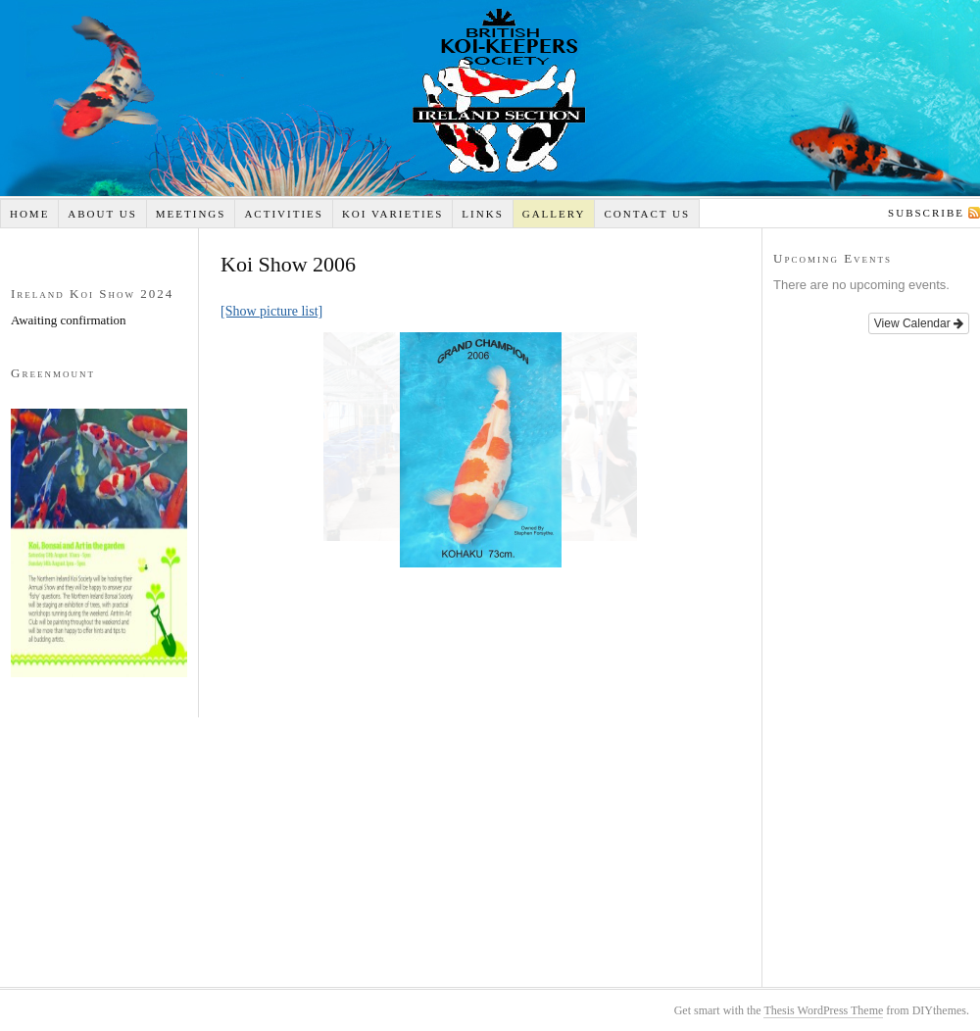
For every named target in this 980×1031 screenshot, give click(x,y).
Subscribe (926, 213)
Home (29, 214)
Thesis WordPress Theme (823, 1010)
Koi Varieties (393, 214)
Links (482, 214)
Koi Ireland (490, 98)
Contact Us (647, 214)
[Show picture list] (271, 311)
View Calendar (918, 323)
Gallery (554, 214)
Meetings (191, 214)
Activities (283, 214)
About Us (102, 214)
